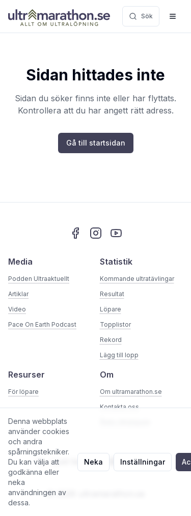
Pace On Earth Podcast (42, 324)
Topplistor (115, 324)
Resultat (112, 294)
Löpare (110, 309)
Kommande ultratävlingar (137, 278)
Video (17, 309)
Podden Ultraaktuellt (38, 278)
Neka (93, 461)
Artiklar (18, 294)
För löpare (23, 391)
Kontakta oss (119, 407)
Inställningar (142, 461)
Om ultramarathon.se (131, 391)
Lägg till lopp (119, 355)
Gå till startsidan (95, 142)
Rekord (111, 339)
